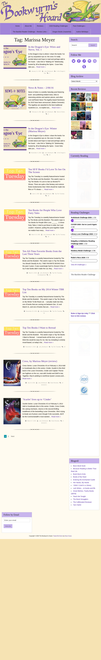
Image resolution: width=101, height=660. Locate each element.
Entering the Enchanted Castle (84, 582)
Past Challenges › (79, 26)
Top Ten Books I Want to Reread (39, 327)
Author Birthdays (82, 32)
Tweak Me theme (58, 638)
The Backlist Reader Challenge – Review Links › (30, 32)
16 (49, 275)
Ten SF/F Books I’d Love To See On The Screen (46, 171)
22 (64, 346)
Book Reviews (49, 380)
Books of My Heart (79, 579)
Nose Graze (68, 638)
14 (56, 380)
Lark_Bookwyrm (48, 71)
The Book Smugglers (80, 601)
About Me (28, 26)
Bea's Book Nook (79, 568)
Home (17, 26)
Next (12, 430)
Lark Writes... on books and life (84, 590)
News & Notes (61, 112)
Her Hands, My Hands (81, 585)
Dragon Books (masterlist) (61, 32)
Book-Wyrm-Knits (79, 576)
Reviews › (40, 26)
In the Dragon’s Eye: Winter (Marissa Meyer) (42, 130)
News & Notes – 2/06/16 (40, 87)
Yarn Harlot (77, 607)
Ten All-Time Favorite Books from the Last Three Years (42, 252)
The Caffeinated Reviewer (82, 604)
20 (44, 313)
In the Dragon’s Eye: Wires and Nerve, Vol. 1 (44, 48)
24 (48, 236)
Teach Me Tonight (79, 598)
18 (48, 195)
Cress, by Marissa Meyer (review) (34, 361)
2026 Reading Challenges (58, 26)
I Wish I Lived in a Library (82, 587)
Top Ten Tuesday (59, 193)
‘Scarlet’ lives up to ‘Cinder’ (31, 394)
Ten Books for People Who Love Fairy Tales (45, 211)
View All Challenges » (78, 367)
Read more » (41, 67)
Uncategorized (42, 275)
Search (93, 45)
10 (49, 154)
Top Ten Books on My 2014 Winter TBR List (43, 291)
